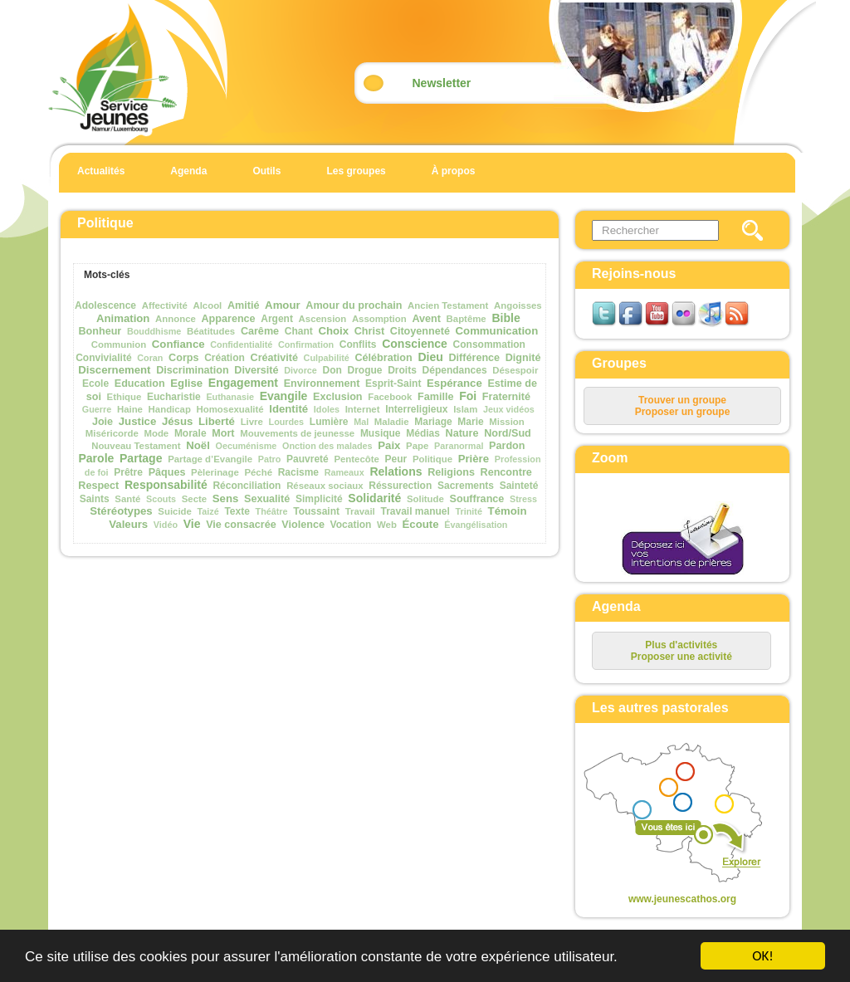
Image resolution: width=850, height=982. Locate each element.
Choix (333, 331)
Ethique (124, 397)
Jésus (177, 421)
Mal (361, 422)
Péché (258, 472)
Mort (223, 433)
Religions (451, 472)
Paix (389, 445)
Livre (252, 422)
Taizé (208, 511)
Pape (417, 446)
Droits (402, 370)
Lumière (329, 421)
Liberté (216, 421)
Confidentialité (241, 344)
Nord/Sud (507, 433)
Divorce (300, 370)
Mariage (433, 421)
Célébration (383, 358)
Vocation (351, 524)
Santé (127, 499)
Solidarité (374, 498)
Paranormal (458, 446)
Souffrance (477, 499)
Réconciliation (246, 485)
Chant (299, 331)
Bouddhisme (154, 331)
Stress (523, 499)
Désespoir (515, 370)
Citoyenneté (420, 331)
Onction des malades (327, 446)
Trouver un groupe (682, 400)
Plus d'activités (681, 645)
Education (140, 383)
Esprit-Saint (393, 383)
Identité (288, 409)
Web (387, 525)
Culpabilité (326, 358)
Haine (130, 409)
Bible (505, 318)
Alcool (207, 305)
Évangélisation (475, 525)
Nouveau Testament (135, 446)
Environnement (322, 383)
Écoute (421, 524)
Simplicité (319, 499)
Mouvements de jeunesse (297, 433)
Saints (95, 499)
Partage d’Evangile (210, 459)
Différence (475, 358)
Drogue (365, 370)
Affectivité (165, 305)
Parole (96, 458)
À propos (454, 171)
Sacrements (465, 485)
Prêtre (128, 472)
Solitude (425, 499)
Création (224, 358)
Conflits (358, 344)
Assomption (379, 319)
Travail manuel (414, 511)
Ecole (95, 383)
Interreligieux (416, 409)
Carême (260, 331)
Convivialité (103, 358)
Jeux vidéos (509, 409)
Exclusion (338, 397)
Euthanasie (230, 397)
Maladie (391, 422)
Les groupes (355, 171)
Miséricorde (112, 433)
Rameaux (344, 472)
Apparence (229, 319)
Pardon (507, 446)
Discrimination (192, 370)
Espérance (454, 383)
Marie (470, 421)
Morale (190, 433)
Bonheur (99, 331)
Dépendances (455, 370)
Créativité (274, 358)
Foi (467, 396)
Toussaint (316, 511)
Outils (266, 171)
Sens (225, 498)
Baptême (466, 319)
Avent (426, 319)
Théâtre (272, 511)
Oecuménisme (246, 446)
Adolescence (105, 305)
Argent (277, 319)
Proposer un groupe (682, 412)
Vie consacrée (241, 524)
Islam (465, 409)
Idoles (327, 409)
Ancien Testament (448, 305)
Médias (423, 433)
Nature (462, 433)
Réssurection (400, 485)
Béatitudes (211, 331)
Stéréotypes (121, 511)
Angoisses (518, 305)
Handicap (170, 409)
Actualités (101, 171)
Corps (183, 358)
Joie (102, 421)
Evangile (284, 396)
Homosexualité (230, 409)
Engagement (243, 382)
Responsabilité (166, 484)
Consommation (489, 344)
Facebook (390, 397)
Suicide (175, 511)
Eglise (186, 383)
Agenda (188, 171)
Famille (435, 397)
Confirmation (306, 344)
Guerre (96, 409)
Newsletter (442, 83)
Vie (192, 523)
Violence (303, 524)
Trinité (469, 511)
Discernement (114, 370)
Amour (282, 305)
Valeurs (128, 524)
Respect (98, 485)
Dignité (523, 358)
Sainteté (519, 485)
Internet (362, 409)
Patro (269, 459)
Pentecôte (356, 459)
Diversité (256, 370)
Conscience (414, 343)
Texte (236, 511)
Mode (156, 433)
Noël (198, 445)
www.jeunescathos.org (682, 899)
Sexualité (267, 499)
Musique (380, 433)
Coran (150, 358)
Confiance (178, 344)
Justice (137, 421)
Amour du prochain (353, 305)
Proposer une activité (681, 656)
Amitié (243, 305)
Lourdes (287, 422)
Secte (194, 499)
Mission (506, 422)
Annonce (175, 319)
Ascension (323, 319)
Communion (118, 344)
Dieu (430, 357)
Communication (497, 331)
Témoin (507, 511)
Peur (396, 459)
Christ (369, 331)
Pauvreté (307, 459)
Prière (473, 458)
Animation (122, 318)
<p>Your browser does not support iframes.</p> (668, 814)
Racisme (298, 472)
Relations (395, 471)
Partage (141, 458)
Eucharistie (174, 397)
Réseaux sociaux (324, 486)
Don (332, 370)
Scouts (161, 499)
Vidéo (166, 525)
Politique (432, 459)
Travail (360, 511)
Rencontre (506, 472)
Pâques (167, 472)
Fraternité (506, 397)
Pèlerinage (215, 472)
